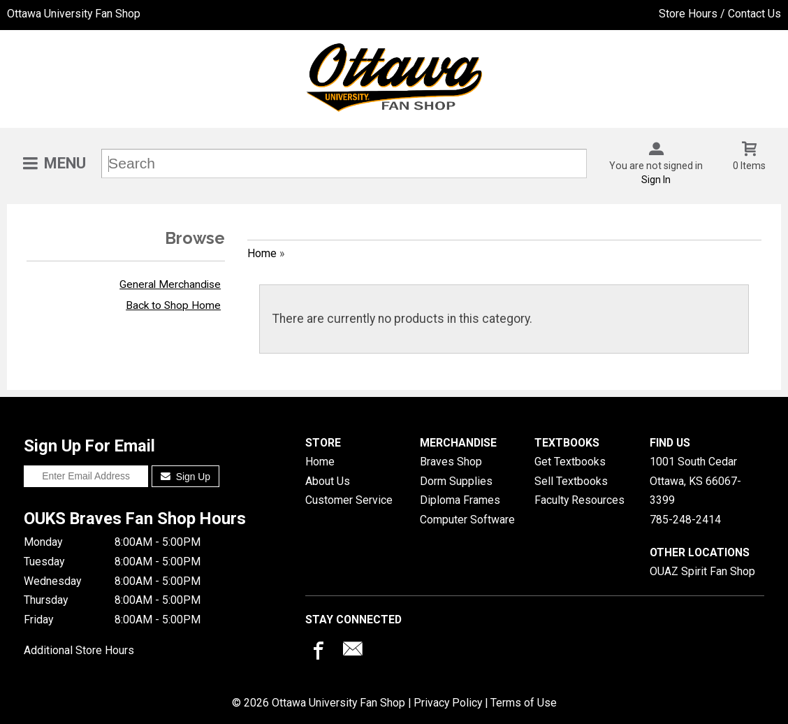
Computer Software (467, 519)
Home (262, 253)
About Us (327, 481)
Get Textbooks (570, 461)
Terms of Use (523, 702)
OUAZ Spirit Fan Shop (702, 571)
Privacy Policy (448, 702)
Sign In (656, 179)
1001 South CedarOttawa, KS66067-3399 (695, 481)
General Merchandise (170, 284)
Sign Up (185, 476)
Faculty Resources (579, 500)
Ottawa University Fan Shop (73, 13)
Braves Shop (451, 461)
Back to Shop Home (173, 305)
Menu (65, 163)
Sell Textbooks (571, 481)
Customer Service (349, 500)
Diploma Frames (460, 500)
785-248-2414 (685, 519)
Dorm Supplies (456, 481)
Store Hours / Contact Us (720, 13)
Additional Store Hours (79, 650)
